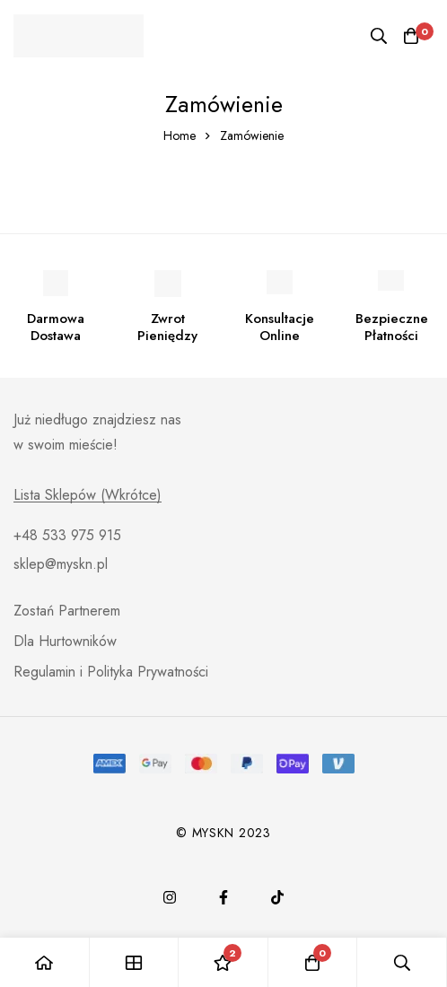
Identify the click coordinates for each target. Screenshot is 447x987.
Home (179, 135)
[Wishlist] (223, 962)
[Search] (379, 36)
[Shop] (135, 962)
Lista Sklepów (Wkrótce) (87, 495)
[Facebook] (223, 897)
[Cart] (411, 36)
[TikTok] (277, 897)
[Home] (45, 962)
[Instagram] (169, 897)
